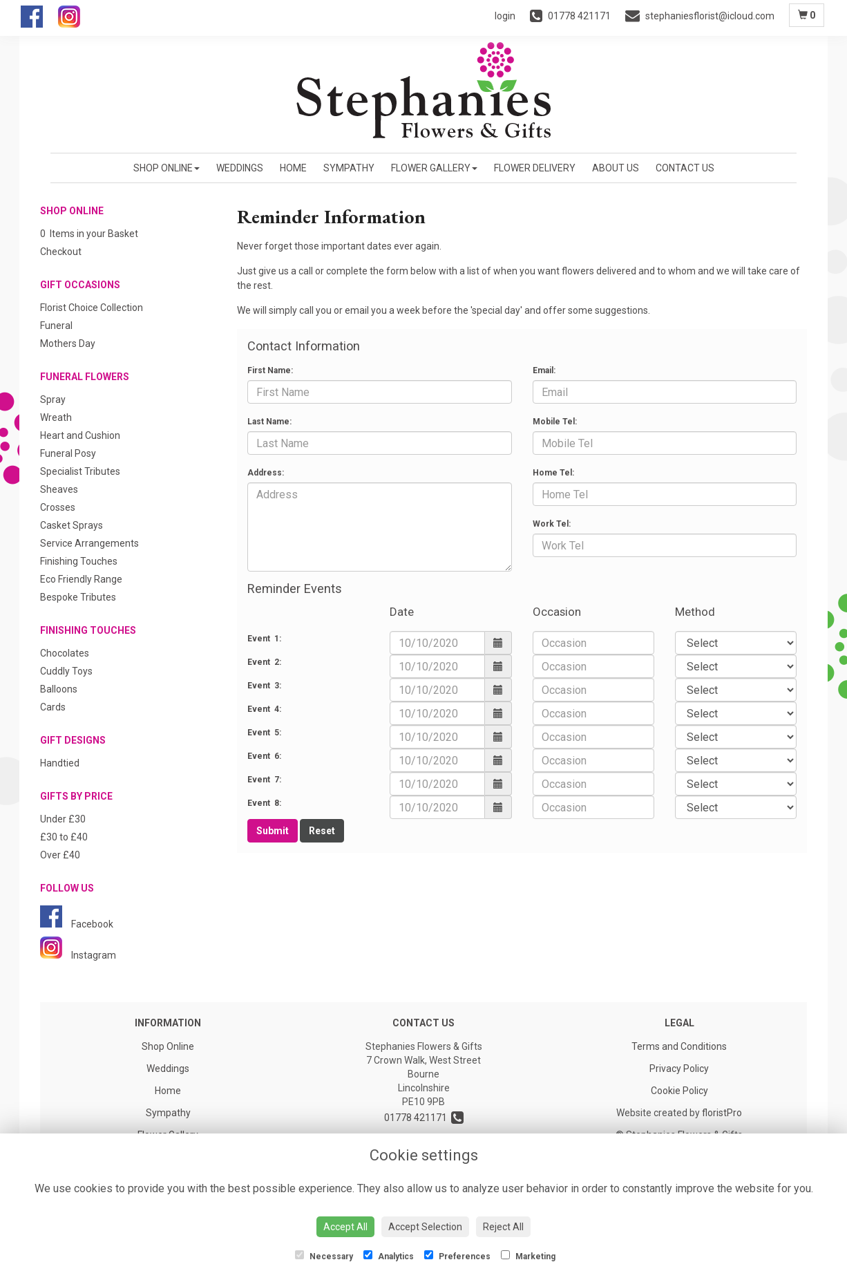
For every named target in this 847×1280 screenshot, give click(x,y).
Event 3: (264, 685)
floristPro (722, 1112)
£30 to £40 (64, 837)
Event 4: (264, 709)
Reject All (503, 1226)
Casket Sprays (71, 525)
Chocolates (64, 653)
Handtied (59, 763)
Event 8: (264, 803)
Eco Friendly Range (81, 579)
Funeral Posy (68, 453)
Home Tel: (553, 473)
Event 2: (264, 662)
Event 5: (264, 732)
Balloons (58, 689)
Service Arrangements (89, 543)
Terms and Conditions (679, 1046)
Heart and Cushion (80, 435)
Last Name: (269, 421)
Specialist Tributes (80, 471)
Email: (544, 370)
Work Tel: (552, 524)
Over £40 (60, 854)
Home (293, 167)
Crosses (57, 507)
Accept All (345, 1226)
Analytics (388, 1255)
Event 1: (264, 638)
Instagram (78, 955)
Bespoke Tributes (78, 597)
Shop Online (166, 167)
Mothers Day (67, 343)
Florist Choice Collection (91, 307)
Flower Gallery (434, 167)
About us (615, 167)
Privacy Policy (679, 1068)
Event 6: (264, 756)
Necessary (324, 1255)
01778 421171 (424, 1117)
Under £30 (63, 819)
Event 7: (264, 779)
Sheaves (59, 489)
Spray (53, 399)
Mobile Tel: (555, 421)
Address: (265, 473)
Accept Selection (425, 1226)
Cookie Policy (679, 1090)
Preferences (457, 1255)
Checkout (61, 251)
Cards (53, 707)
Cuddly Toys (66, 671)
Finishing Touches (78, 561)
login (505, 15)
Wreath (56, 417)
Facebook (76, 924)
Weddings (239, 167)
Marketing (528, 1255)
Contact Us (685, 167)
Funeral (56, 325)
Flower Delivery (534, 167)
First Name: (270, 370)
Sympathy (348, 167)
